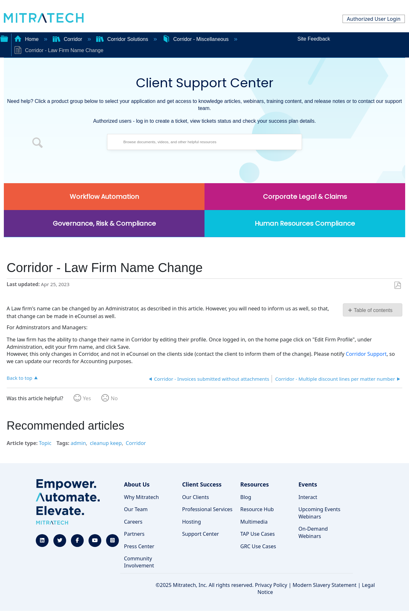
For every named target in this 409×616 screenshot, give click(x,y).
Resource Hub (257, 509)
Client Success (201, 484)
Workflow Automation (104, 196)
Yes (87, 398)
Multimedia (253, 521)
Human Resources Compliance (305, 223)
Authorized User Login (374, 18)
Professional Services (207, 509)
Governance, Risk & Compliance (104, 223)
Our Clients (195, 497)
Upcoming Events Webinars (319, 513)
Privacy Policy (271, 585)
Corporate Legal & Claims (305, 196)
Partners (134, 533)
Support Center (200, 533)
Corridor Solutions (123, 39)
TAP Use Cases (257, 533)
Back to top (19, 378)
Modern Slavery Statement (325, 585)
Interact (307, 497)
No (114, 398)
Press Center (139, 546)
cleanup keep (106, 443)
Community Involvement (139, 562)
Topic (45, 443)
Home (27, 39)
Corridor (68, 39)
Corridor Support (366, 353)
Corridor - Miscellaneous (196, 39)
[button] (38, 143)
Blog (245, 497)
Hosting (191, 521)
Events (307, 484)
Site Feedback (313, 39)
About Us (137, 484)
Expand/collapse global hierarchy (4, 38)
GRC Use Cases (258, 546)
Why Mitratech (141, 497)
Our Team (136, 509)
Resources (254, 484)
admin (78, 443)
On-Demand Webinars (313, 532)
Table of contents (373, 310)
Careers (133, 521)
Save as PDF (397, 285)
